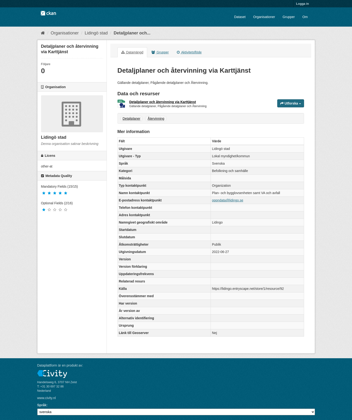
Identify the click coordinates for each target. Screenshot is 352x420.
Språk (42, 405)
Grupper (289, 17)
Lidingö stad (96, 33)
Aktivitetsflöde (189, 52)
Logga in (302, 3)
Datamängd (132, 52)
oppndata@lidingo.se (227, 200)
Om (305, 17)
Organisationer (264, 17)
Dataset (240, 17)
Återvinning (156, 118)
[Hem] (43, 33)
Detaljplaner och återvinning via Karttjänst (162, 102)
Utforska (290, 103)
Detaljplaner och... (132, 33)
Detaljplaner (132, 118)
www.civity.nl (46, 398)
